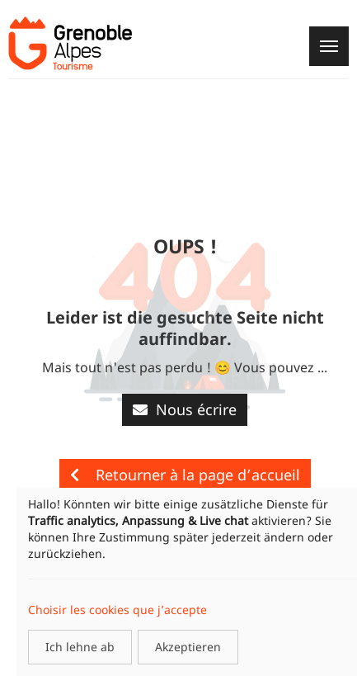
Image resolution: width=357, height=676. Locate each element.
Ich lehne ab (80, 647)
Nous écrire (185, 409)
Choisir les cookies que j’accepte (117, 609)
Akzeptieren (188, 647)
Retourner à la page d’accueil (185, 475)
